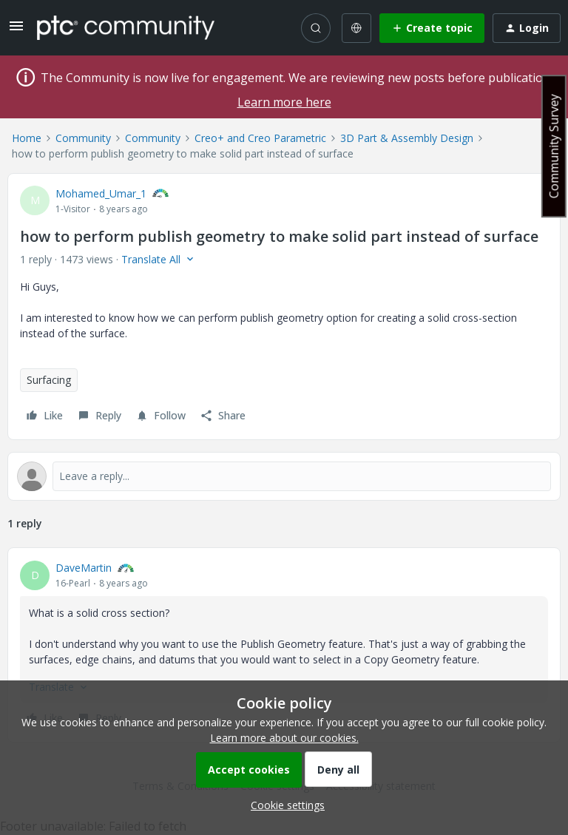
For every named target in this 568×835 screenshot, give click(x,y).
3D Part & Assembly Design (406, 138)
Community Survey (554, 146)
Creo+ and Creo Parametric (260, 138)
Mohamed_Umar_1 (100, 193)
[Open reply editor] (284, 476)
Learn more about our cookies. (284, 738)
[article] (284, 645)
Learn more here (284, 102)
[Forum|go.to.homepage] (125, 27)
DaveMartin (83, 568)
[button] (16, 31)
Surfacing (49, 380)
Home (26, 138)
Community (83, 138)
